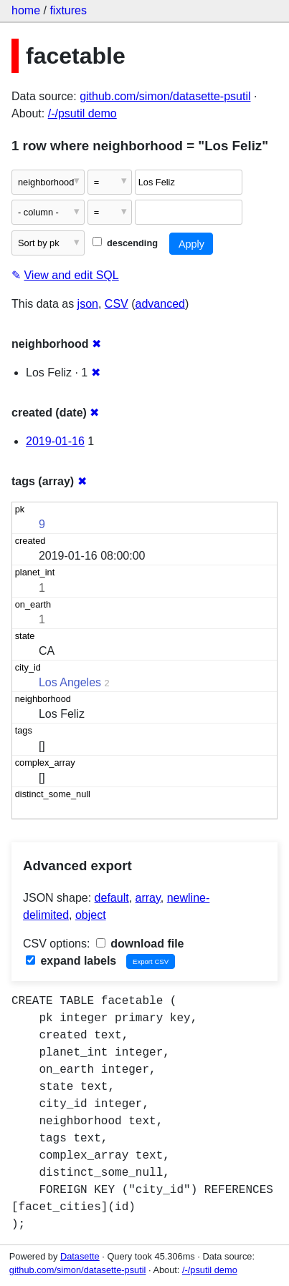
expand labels (71, 961)
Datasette (80, 1256)
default (112, 898)
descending (125, 243)
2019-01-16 (55, 441)
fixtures (68, 10)
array (148, 898)
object (90, 915)
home (25, 10)
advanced (160, 304)
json (87, 304)
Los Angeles (70, 682)
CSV (116, 304)
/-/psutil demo (82, 113)
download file (140, 943)
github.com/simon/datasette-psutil (165, 96)
